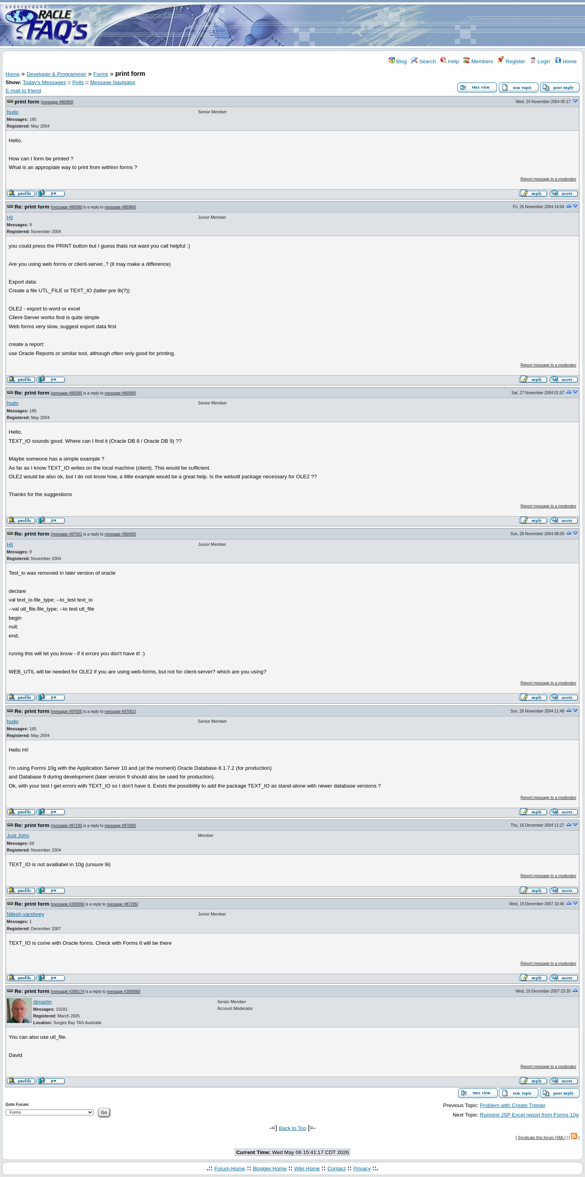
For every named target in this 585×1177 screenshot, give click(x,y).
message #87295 (67, 826)
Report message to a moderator (548, 179)
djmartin (42, 1002)
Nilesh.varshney (25, 914)
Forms (100, 74)
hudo (13, 112)
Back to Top (292, 1128)
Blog (398, 61)
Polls (78, 82)
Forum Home (229, 1168)
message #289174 (68, 991)
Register (511, 61)
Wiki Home (307, 1168)
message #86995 (67, 393)
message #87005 (67, 711)
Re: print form (32, 207)
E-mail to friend (23, 91)
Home (566, 61)
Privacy (362, 1168)
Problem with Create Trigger (512, 1105)
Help (449, 61)
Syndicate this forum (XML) (542, 1138)
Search (423, 61)
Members (478, 61)
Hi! (10, 217)
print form (27, 102)
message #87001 (67, 534)
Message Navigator (112, 82)
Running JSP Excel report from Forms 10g (529, 1115)
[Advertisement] (339, 25)
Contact (336, 1168)
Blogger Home (269, 1168)
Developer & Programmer (56, 74)
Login (540, 61)
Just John (18, 836)
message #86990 (67, 207)
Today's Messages (44, 82)
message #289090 (68, 904)
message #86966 (57, 102)
